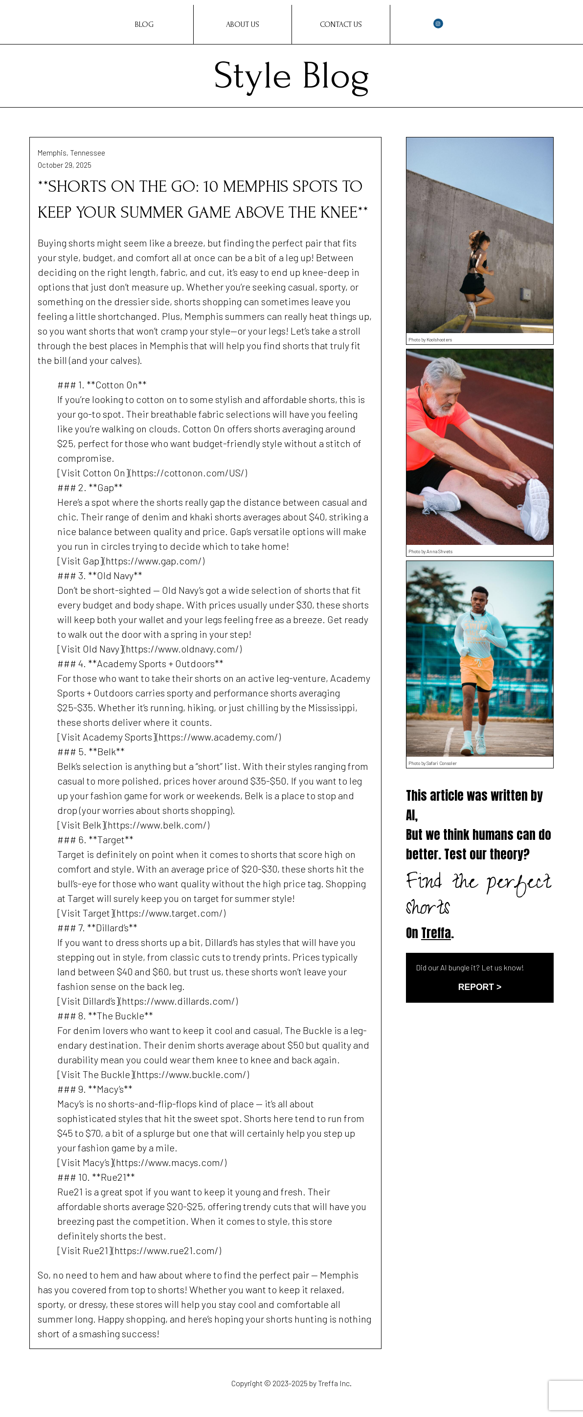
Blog (144, 24)
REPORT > (479, 987)
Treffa (436, 933)
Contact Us (341, 24)
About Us (242, 24)
